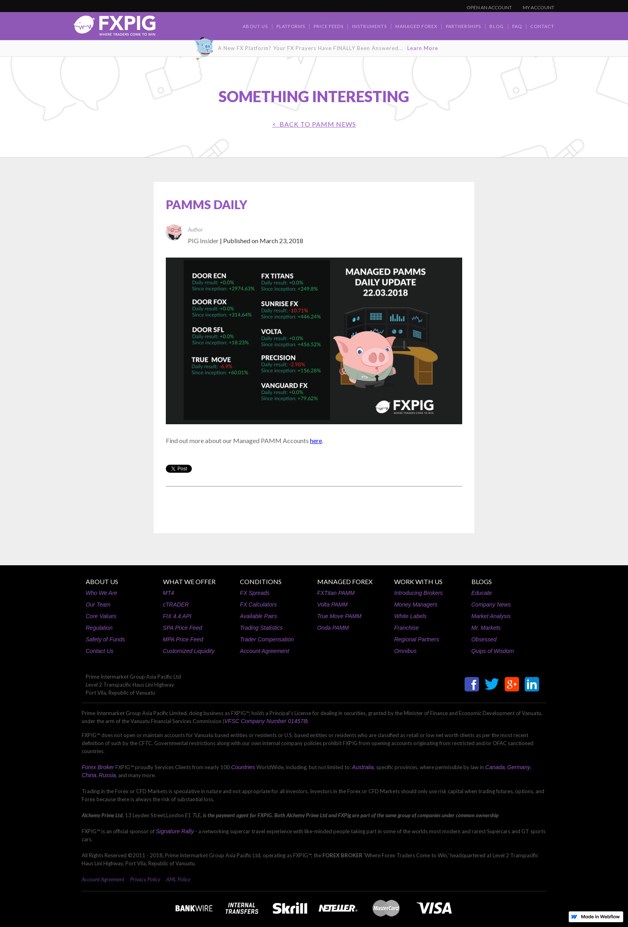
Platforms (290, 26)
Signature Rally (175, 831)
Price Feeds (329, 26)
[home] (114, 28)
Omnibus (405, 651)
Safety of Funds (105, 639)
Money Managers (415, 604)
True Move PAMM (339, 616)
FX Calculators (258, 604)
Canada (495, 767)
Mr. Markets (486, 628)
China (89, 775)
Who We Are (101, 593)
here (316, 440)
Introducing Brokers (418, 593)
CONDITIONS (261, 581)
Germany (518, 767)
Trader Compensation (267, 639)
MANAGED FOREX (344, 581)
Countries (243, 767)
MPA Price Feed (183, 639)
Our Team (98, 604)
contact (542, 26)
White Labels (410, 616)
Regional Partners (416, 639)
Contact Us (99, 651)
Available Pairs (258, 616)
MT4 (168, 593)
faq (517, 26)
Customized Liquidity (189, 651)
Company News (491, 604)
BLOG (496, 26)
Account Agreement (264, 651)
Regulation (99, 628)
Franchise (406, 628)
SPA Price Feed (182, 628)
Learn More (422, 48)
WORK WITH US (418, 581)
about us (255, 26)
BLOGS (481, 581)
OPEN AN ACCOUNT (489, 7)
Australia (363, 767)
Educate (481, 593)
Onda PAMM (333, 628)
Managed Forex (416, 26)
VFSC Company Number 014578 (265, 721)
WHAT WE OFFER (189, 581)
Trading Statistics (261, 628)
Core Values (101, 616)
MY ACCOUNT (538, 7)
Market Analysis (491, 616)
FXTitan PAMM (336, 593)
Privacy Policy (145, 879)
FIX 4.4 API (177, 616)
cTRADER (176, 604)
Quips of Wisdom (492, 651)
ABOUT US (102, 581)
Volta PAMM (332, 604)
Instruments (369, 26)
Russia (107, 775)
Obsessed (484, 639)
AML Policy (178, 879)
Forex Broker (98, 767)
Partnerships (463, 26)
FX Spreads (255, 593)
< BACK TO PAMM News (314, 124)
